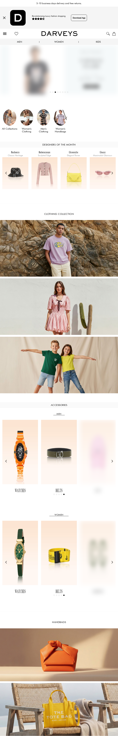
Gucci (103, 152)
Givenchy (73, 152)
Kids (98, 42)
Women (59, 42)
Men (19, 42)
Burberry (15, 152)
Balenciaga (44, 152)
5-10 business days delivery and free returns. (59, 3)
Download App (79, 18)
